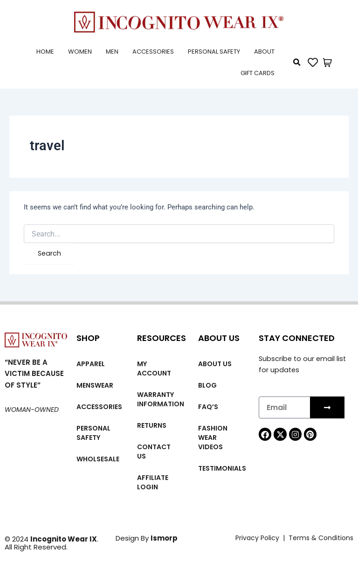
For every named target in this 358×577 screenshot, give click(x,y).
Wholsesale (97, 459)
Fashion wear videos (212, 438)
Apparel (90, 363)
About (264, 51)
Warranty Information (160, 399)
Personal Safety (214, 51)
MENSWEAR (94, 385)
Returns (151, 425)
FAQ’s (208, 406)
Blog (207, 385)
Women (80, 51)
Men (112, 51)
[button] (297, 62)
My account (154, 368)
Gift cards (258, 73)
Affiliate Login (152, 482)
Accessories (153, 51)
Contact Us (154, 451)
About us (215, 363)
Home (45, 51)
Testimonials (222, 468)
